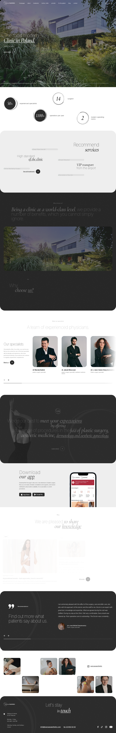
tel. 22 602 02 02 (70, 727)
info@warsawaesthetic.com (50, 727)
